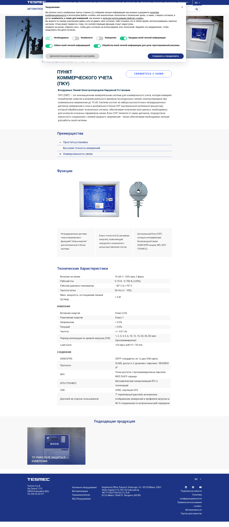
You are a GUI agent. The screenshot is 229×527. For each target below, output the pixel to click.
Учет (82, 67)
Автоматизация (80, 496)
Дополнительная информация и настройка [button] (72, 56)
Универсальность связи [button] (78, 159)
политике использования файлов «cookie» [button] (123, 18)
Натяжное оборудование (84, 493)
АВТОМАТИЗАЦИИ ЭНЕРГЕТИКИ (57, 67)
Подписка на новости (191, 496)
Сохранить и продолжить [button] (166, 56)
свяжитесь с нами (150, 78)
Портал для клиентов (191, 519)
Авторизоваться (193, 515)
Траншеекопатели (81, 500)
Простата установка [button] (75, 147)
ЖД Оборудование (81, 504)
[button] (182, 7)
